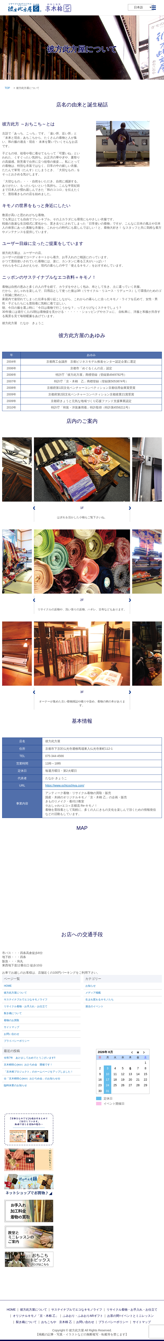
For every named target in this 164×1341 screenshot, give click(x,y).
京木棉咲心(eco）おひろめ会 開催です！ (28, 1064)
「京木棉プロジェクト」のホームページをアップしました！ (38, 1071)
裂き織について (13, 1013)
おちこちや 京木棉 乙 (56, 1322)
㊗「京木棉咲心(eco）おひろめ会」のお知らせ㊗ (32, 1078)
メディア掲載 (93, 992)
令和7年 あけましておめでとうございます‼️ (29, 1057)
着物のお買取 (11, 1020)
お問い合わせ (11, 1034)
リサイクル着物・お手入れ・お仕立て (25, 1006)
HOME (8, 985)
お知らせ (90, 985)
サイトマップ (11, 1027)
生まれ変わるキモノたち (99, 999)
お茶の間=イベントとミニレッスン (130, 1315)
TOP (7, 87)
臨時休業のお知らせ (15, 1085)
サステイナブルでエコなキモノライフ (25, 999)
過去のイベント (94, 1006)
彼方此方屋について (15, 992)
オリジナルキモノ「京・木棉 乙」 (36, 1315)
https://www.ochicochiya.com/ (64, 785)
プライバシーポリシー (16, 1040)
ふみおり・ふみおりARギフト (83, 1315)
